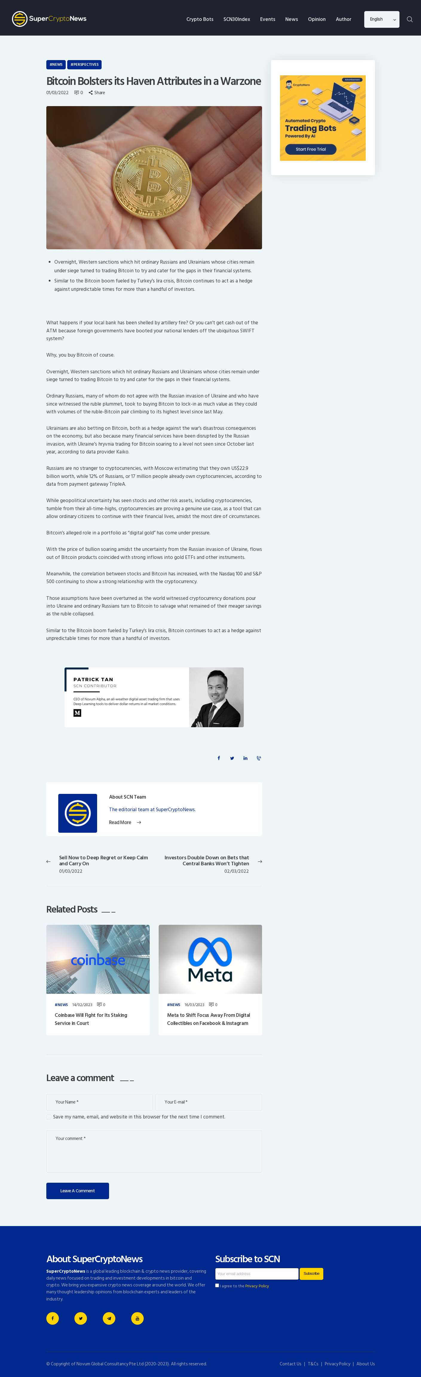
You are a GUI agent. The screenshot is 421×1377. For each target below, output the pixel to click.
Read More (120, 823)
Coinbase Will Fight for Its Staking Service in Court (91, 1019)
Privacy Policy (257, 1286)
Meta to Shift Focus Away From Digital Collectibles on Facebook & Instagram (208, 1019)
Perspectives (86, 64)
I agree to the (242, 1286)
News (57, 64)
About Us (365, 1364)
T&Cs (313, 1364)
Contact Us (290, 1364)
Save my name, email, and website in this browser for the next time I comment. (139, 1117)
